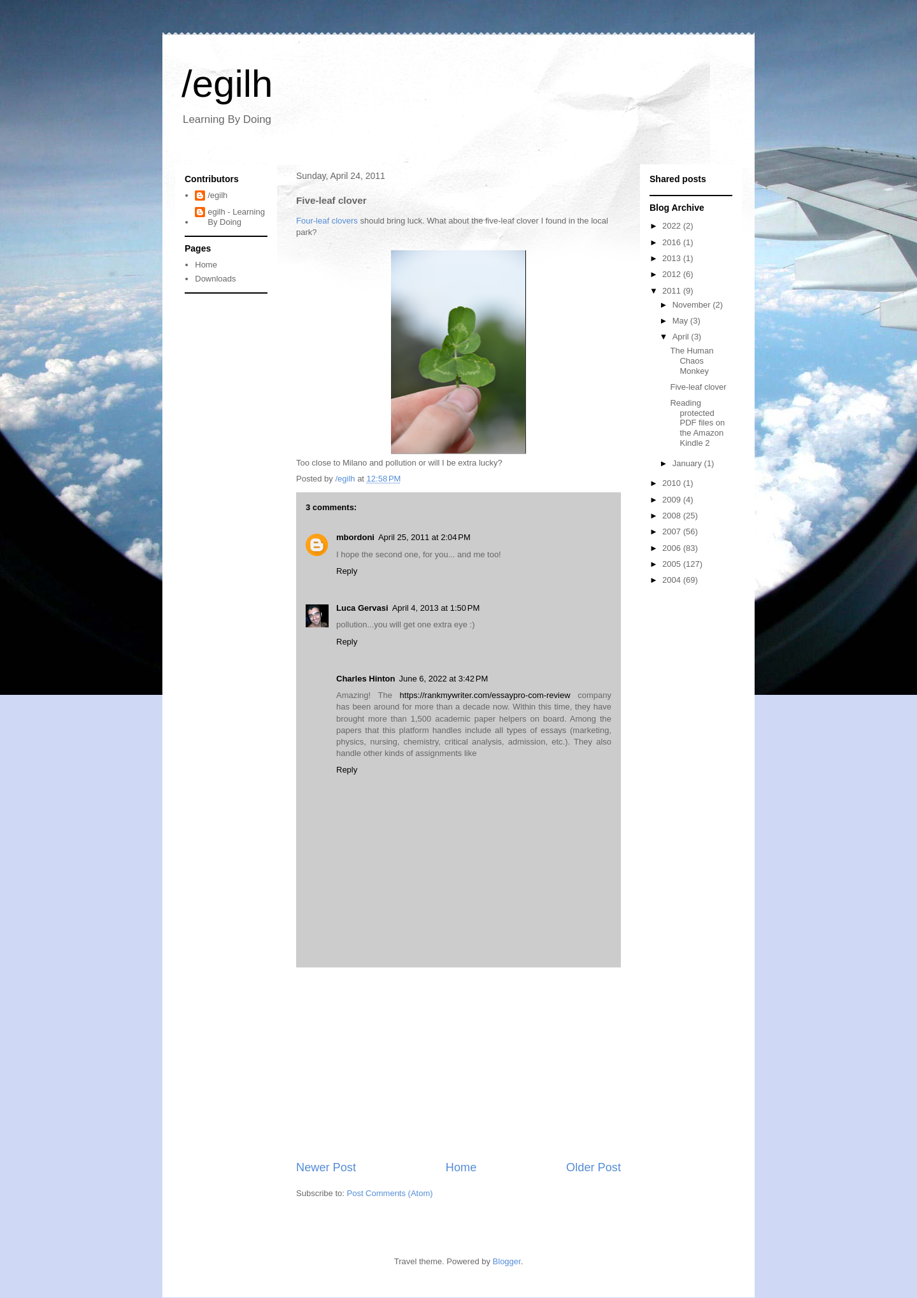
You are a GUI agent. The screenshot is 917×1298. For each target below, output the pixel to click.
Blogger (507, 1261)
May (681, 320)
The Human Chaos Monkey (691, 360)
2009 (672, 499)
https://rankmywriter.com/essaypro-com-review (485, 695)
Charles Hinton (365, 678)
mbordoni (355, 537)
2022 (672, 226)
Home (461, 1167)
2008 (672, 515)
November (692, 305)
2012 (672, 274)
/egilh (227, 83)
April (682, 336)
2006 (672, 548)
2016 (672, 242)
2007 (672, 531)
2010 (672, 483)
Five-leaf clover (698, 387)
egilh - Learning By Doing (236, 217)
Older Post (593, 1167)
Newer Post (326, 1167)
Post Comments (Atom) (390, 1193)
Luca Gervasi (362, 608)
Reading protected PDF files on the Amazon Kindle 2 (697, 422)
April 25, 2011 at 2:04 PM (424, 537)
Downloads (215, 278)
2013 (672, 258)
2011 (672, 291)
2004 (672, 580)
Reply (346, 571)
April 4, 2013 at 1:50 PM (436, 608)
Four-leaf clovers (327, 220)
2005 (672, 564)
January (688, 463)
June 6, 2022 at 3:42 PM (443, 678)
